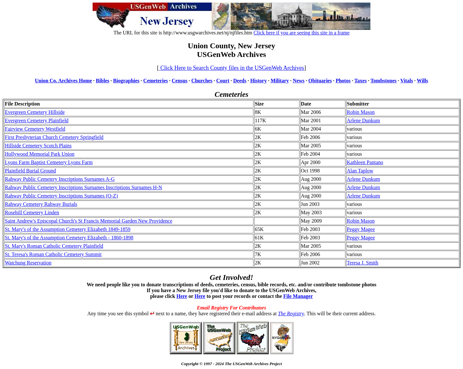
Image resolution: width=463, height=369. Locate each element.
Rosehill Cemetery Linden (32, 212)
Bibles (102, 80)
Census (179, 80)
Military (280, 80)
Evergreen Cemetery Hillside (35, 112)
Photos (343, 80)
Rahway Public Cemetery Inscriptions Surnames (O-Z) (61, 195)
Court (222, 80)
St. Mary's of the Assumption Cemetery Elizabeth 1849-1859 (67, 229)
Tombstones (383, 80)
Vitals (406, 80)
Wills (422, 80)
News (298, 80)
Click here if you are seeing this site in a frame (302, 32)
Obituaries (320, 80)
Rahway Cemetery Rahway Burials (41, 204)
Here (182, 296)
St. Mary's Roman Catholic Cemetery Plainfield (54, 246)
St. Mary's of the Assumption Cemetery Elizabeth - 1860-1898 (69, 237)
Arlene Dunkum (363, 120)
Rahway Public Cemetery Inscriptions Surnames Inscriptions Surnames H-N (83, 187)
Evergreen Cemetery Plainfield (36, 120)
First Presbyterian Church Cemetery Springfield (54, 137)
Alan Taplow (360, 170)
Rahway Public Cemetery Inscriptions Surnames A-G (60, 179)
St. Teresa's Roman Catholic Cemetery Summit (53, 254)
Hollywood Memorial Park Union (39, 154)
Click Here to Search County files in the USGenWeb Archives (231, 68)
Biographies (126, 80)
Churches (202, 80)
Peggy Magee (361, 229)
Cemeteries (155, 80)
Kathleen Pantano (365, 162)
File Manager (298, 296)
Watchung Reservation (28, 262)
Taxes (360, 80)
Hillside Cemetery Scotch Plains (38, 145)
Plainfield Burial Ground (30, 170)
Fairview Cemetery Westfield (35, 129)
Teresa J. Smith (362, 262)
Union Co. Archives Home (63, 80)
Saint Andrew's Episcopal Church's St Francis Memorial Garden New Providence (88, 221)
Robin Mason (361, 112)
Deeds (239, 80)
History (258, 80)
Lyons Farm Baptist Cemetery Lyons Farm (49, 162)
